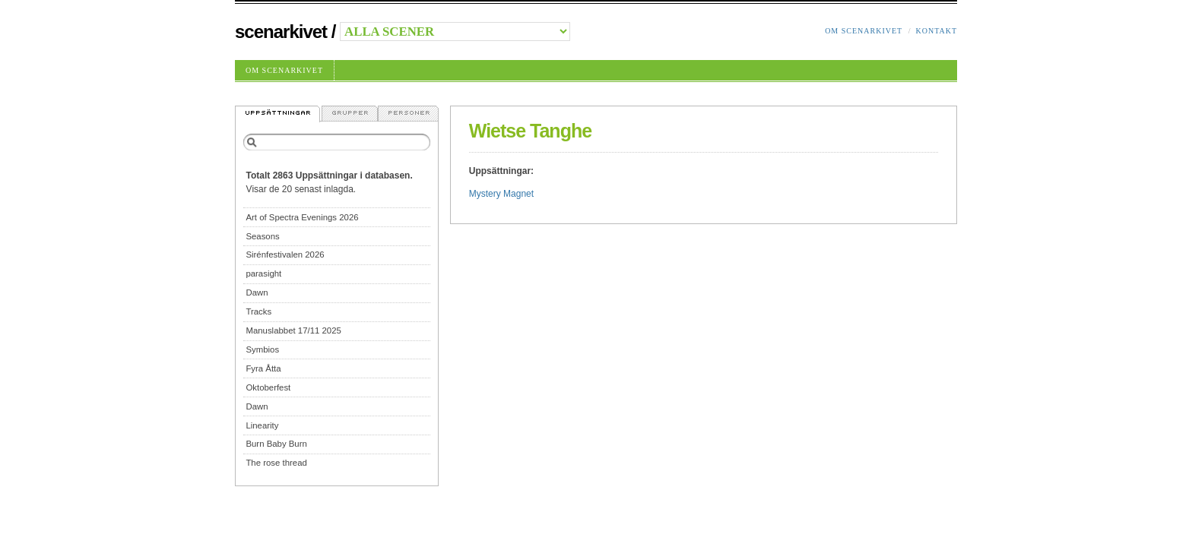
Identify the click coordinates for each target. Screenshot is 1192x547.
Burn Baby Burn (276, 443)
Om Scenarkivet (863, 31)
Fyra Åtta (263, 368)
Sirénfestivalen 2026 (285, 254)
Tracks (258, 311)
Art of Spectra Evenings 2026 (302, 217)
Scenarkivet (281, 31)
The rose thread (276, 462)
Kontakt (936, 31)
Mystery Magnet (501, 193)
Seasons (262, 236)
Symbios (262, 349)
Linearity (262, 425)
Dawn (257, 292)
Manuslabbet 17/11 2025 (293, 330)
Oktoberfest (268, 387)
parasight (263, 273)
